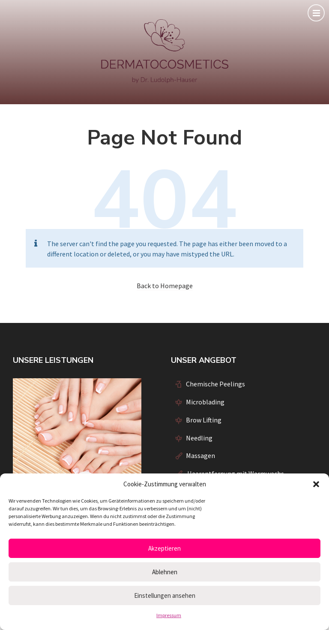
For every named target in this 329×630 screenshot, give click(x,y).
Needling (199, 438)
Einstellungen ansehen (164, 595)
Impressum (168, 615)
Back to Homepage (165, 285)
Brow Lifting (203, 420)
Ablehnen (164, 572)
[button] (316, 484)
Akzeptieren (164, 548)
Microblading (205, 402)
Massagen (200, 455)
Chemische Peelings (215, 384)
